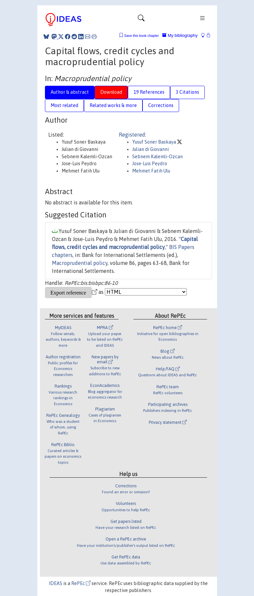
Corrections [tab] (160, 105)
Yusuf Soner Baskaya (154, 142)
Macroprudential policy (80, 263)
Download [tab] (111, 92)
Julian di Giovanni (150, 149)
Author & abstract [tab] (70, 92)
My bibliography (179, 35)
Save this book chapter (141, 36)
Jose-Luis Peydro (149, 163)
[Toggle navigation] (141, 19)
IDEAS (55, 583)
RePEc (81, 583)
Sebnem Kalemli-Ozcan (157, 156)
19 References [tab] (148, 92)
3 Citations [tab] (187, 92)
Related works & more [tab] (113, 105)
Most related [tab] (64, 105)
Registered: (132, 135)
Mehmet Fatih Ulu (151, 171)
